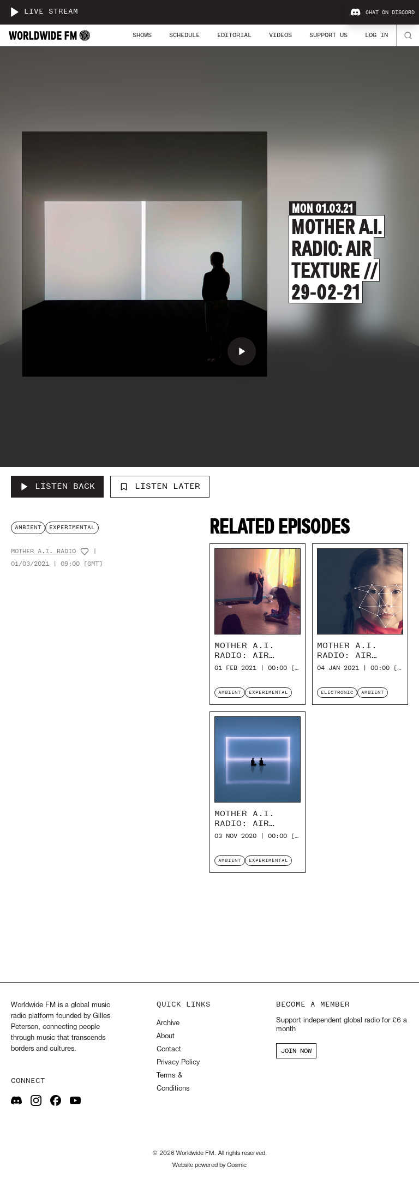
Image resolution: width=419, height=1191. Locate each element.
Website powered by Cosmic (209, 1165)
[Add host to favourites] (84, 551)
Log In (376, 35)
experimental (72, 527)
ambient (28, 527)
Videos (280, 35)
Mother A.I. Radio (43, 551)
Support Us (328, 35)
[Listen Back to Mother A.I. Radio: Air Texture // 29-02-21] (57, 487)
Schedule (184, 35)
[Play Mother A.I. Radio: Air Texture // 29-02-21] (242, 351)
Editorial (234, 35)
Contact (169, 1049)
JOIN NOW (296, 1051)
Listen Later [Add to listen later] (159, 486)
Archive (168, 1023)
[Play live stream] (14, 12)
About (166, 1036)
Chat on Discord (382, 12)
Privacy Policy (178, 1063)
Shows (142, 35)
